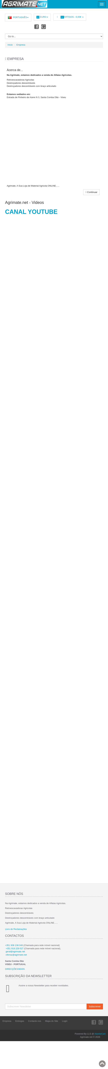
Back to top (102, 1064)
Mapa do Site (51, 1021)
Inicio (10, 44)
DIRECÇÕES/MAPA (15, 969)
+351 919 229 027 (14, 948)
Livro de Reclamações (16, 929)
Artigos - (70, 17)
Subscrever (95, 1006)
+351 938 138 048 (14, 945)
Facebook (36, 26)
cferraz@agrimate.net (16, 954)
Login (65, 1021)
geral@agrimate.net (15, 951)
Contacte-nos (34, 1021)
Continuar (91, 192)
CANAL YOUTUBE (31, 211)
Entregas (19, 1021)
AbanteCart (99, 1033)
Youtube (43, 26)
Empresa (20, 44)
